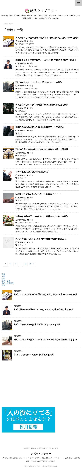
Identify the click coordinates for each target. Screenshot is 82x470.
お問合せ (26, 448)
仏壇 (3, 279)
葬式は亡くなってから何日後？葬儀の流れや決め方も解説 (41, 105)
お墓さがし (55, 448)
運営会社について (44, 448)
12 (25, 264)
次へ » (31, 264)
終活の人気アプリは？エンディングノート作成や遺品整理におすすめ (45, 339)
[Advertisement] (41, 386)
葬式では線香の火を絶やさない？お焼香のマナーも (38, 194)
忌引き (20, 133)
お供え (20, 200)
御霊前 (31, 44)
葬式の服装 (33, 66)
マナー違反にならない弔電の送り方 (31, 172)
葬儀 (31, 41)
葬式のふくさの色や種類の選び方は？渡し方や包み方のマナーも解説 (46, 38)
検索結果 (33, 448)
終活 (3, 285)
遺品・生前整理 (8, 283)
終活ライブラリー (41, 453)
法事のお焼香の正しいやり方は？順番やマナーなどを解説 (41, 216)
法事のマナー (23, 223)
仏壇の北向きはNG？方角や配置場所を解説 (33, 354)
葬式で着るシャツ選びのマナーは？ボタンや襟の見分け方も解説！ (45, 60)
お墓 (3, 276)
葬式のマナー (23, 66)
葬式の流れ (22, 111)
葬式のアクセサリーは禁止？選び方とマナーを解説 (38, 82)
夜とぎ (26, 200)
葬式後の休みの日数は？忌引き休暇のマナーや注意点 (39, 127)
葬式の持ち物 (23, 44)
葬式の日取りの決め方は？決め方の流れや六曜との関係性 (41, 149)
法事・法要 (6, 281)
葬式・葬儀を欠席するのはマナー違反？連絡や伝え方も (40, 239)
